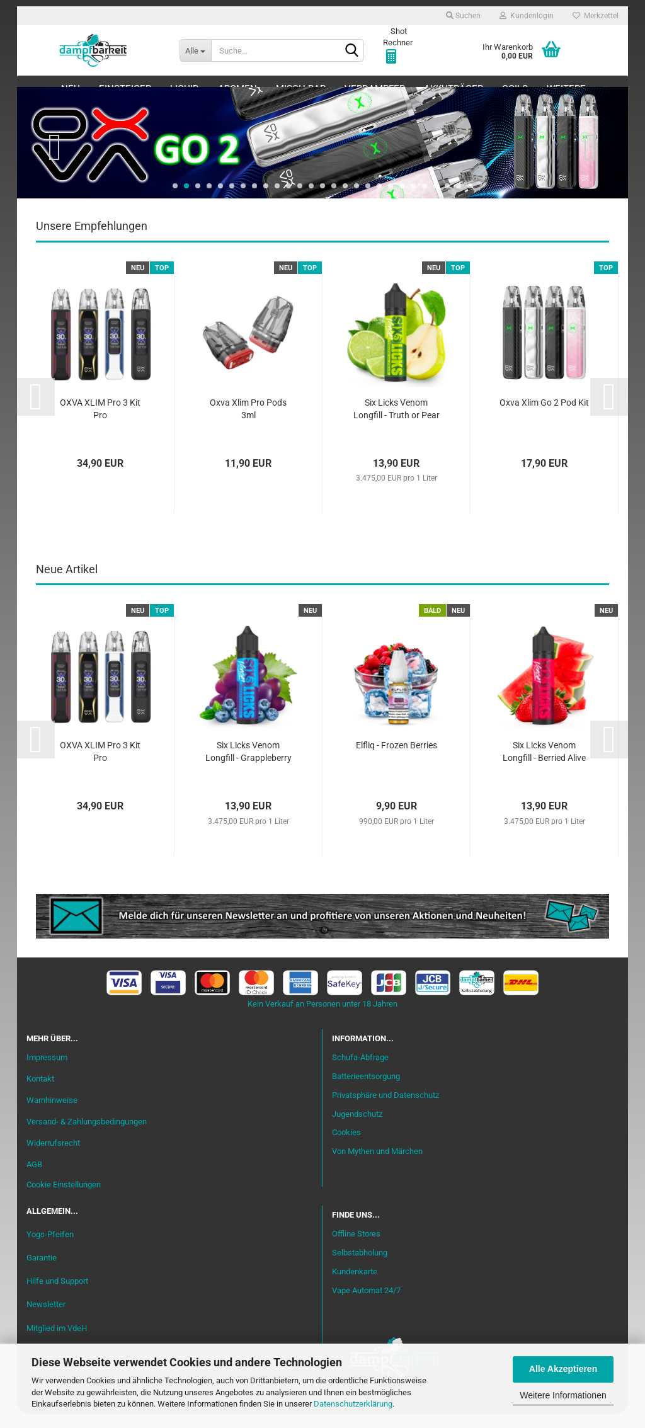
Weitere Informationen (563, 1395)
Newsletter (46, 1318)
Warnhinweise (51, 1114)
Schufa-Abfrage (360, 1071)
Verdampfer (375, 88)
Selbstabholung (359, 1266)
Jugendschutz (357, 1128)
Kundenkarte (354, 1285)
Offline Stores (356, 1247)
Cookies (346, 1146)
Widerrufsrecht (53, 1157)
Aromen (237, 88)
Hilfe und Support (57, 1294)
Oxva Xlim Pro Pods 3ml (248, 422)
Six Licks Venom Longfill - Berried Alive (544, 765)
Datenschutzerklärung (353, 1403)
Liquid (184, 88)
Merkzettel (596, 15)
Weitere (566, 88)
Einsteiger (125, 88)
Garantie (41, 1271)
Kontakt (40, 1092)
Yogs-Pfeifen (50, 1248)
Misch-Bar (301, 88)
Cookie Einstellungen (63, 1198)
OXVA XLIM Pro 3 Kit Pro (100, 422)
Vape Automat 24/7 (366, 1304)
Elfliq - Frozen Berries (396, 759)
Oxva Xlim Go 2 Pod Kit (544, 416)
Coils (515, 88)
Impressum (46, 1071)
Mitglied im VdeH (56, 1342)
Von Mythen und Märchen (377, 1165)
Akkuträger (453, 88)
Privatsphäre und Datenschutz (385, 1109)
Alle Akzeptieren (563, 1369)
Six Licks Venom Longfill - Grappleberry (248, 765)
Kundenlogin (526, 15)
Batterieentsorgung (366, 1090)
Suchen (463, 15)
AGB (34, 1178)
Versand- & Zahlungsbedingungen (86, 1135)
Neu (70, 88)
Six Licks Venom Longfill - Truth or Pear (396, 422)
